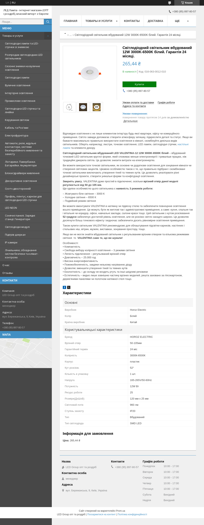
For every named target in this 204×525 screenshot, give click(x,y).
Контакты (131, 21)
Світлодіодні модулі (17, 227)
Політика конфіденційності (132, 514)
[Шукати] (48, 22)
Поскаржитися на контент (101, 514)
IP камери (11, 242)
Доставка (155, 21)
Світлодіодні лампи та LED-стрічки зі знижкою (22, 45)
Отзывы (7, 273)
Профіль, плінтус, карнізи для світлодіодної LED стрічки (23, 198)
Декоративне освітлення (21, 181)
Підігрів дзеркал (15, 234)
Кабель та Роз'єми (16, 127)
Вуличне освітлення (17, 85)
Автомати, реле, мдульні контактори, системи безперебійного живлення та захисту (23, 148)
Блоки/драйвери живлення (22, 173)
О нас (5, 265)
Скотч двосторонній (18, 188)
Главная (70, 21)
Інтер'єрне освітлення (19, 93)
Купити (139, 84)
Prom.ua (120, 510)
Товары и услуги (12, 35)
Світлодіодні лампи (17, 77)
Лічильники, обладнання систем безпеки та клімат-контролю (21, 253)
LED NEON (11, 208)
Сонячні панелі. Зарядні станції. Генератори (20, 217)
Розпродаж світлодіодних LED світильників (24, 56)
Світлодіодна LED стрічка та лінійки (22, 110)
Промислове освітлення (20, 101)
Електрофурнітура (16, 135)
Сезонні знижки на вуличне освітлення (22, 68)
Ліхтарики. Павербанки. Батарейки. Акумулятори (21, 163)
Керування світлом (17, 120)
